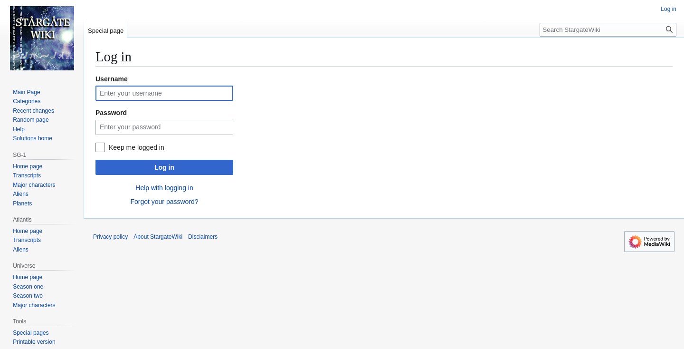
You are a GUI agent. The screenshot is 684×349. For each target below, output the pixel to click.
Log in (164, 167)
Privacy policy (110, 236)
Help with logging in (164, 188)
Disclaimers (203, 236)
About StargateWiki (157, 236)
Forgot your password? (164, 201)
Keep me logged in (136, 147)
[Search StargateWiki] (608, 30)
